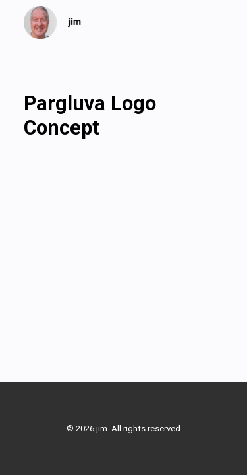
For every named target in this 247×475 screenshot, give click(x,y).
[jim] (53, 22)
